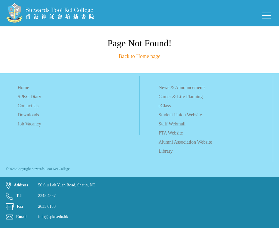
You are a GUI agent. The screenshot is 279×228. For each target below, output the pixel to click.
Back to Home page (139, 56)
